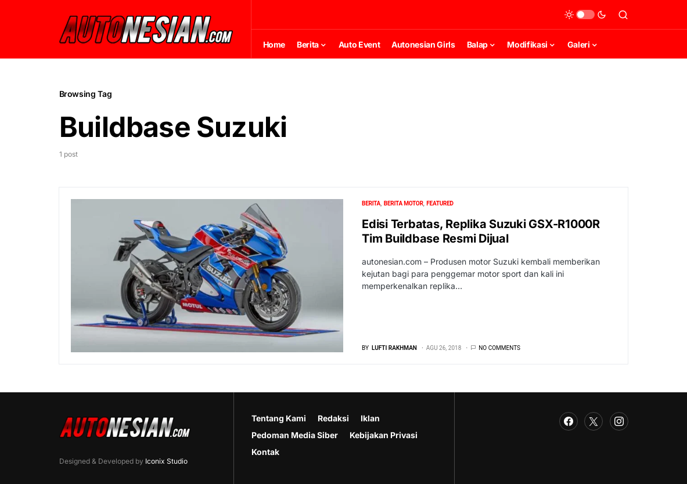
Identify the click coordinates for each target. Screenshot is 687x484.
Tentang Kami (278, 418)
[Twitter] (593, 421)
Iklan (370, 418)
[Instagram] (619, 421)
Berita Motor (403, 203)
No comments (499, 348)
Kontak (265, 452)
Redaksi (333, 418)
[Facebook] (568, 421)
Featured (440, 203)
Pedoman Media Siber (294, 435)
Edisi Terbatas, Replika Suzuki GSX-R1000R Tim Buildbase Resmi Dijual (481, 231)
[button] (585, 14)
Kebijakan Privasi (384, 435)
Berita (371, 203)
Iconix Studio (166, 461)
